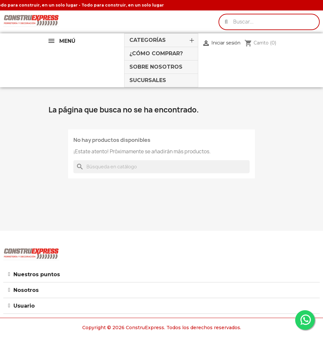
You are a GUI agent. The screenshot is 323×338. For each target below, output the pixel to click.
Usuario (24, 306)
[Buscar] (161, 166)
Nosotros (26, 290)
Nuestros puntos (36, 274)
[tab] (161, 274)
